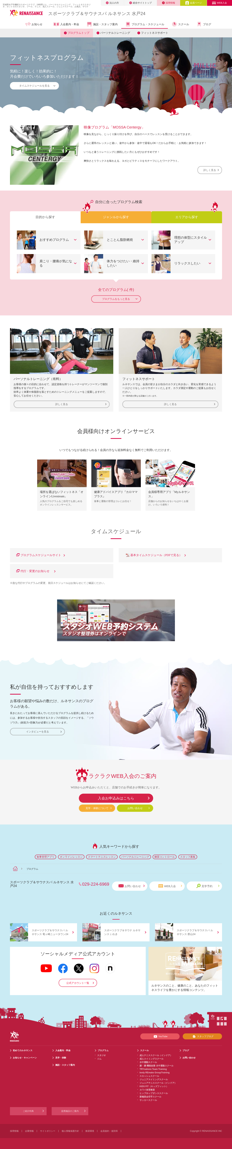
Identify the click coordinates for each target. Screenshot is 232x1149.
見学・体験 (60, 1057)
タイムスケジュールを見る (37, 85)
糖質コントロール (164, 856)
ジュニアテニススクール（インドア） (158, 1083)
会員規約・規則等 (109, 1131)
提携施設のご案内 (70, 1111)
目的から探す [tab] (45, 217)
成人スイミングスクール (151, 1059)
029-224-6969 (95, 884)
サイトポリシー (47, 1131)
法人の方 (112, 2)
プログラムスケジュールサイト (40, 555)
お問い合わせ (135, 808)
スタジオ (101, 1055)
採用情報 (168, 2)
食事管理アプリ (45, 856)
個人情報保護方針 (70, 1131)
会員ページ (193, 3)
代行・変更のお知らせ (35, 571)
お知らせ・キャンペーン (25, 1057)
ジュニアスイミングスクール (154, 1079)
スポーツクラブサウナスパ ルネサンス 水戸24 (96, 13)
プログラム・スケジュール (144, 24)
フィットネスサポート (154, 32)
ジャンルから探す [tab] (116, 217)
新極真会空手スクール (150, 1096)
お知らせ (33, 24)
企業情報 (29, 1131)
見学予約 (207, 886)
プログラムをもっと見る (120, 298)
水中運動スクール (148, 1062)
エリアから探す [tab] (186, 217)
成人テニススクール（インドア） (156, 1055)
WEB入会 (219, 2)
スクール (180, 24)
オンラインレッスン (71, 856)
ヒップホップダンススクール (154, 1093)
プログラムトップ (78, 32)
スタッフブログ (202, 1036)
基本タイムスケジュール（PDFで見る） (155, 555)
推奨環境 (89, 1131)
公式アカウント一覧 (77, 982)
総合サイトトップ (140, 2)
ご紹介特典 (28, 1111)
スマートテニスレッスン (102, 856)
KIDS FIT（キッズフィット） (154, 1086)
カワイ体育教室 (147, 1090)
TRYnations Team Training (153, 1069)
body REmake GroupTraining (154, 1072)
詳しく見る (211, 170)
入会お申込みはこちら (116, 798)
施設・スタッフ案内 (102, 24)
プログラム (103, 1050)
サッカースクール (148, 1100)
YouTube (159, 1036)
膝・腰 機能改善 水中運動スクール (156, 1065)
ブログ (203, 24)
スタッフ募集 (187, 856)
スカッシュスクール (149, 1076)
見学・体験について (97, 808)
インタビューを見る (44, 731)
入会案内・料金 (66, 24)
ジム (99, 1059)
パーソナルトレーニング (115, 32)
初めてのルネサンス (22, 1050)
